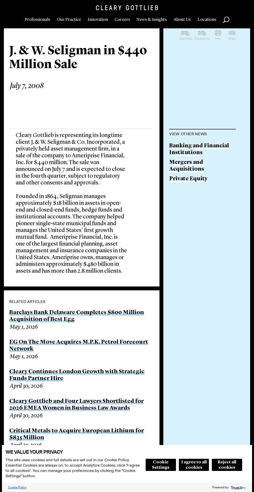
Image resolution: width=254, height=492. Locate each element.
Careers (122, 19)
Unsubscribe (202, 38)
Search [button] (226, 20)
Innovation (98, 19)
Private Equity (188, 179)
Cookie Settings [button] (160, 465)
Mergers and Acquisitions (186, 166)
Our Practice (69, 19)
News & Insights (151, 19)
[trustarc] (238, 487)
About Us (182, 19)
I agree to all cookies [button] (194, 465)
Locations (207, 19)
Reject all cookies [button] (227, 465)
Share (232, 38)
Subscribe (185, 38)
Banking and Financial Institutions (199, 149)
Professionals (37, 19)
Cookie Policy (17, 487)
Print (218, 38)
